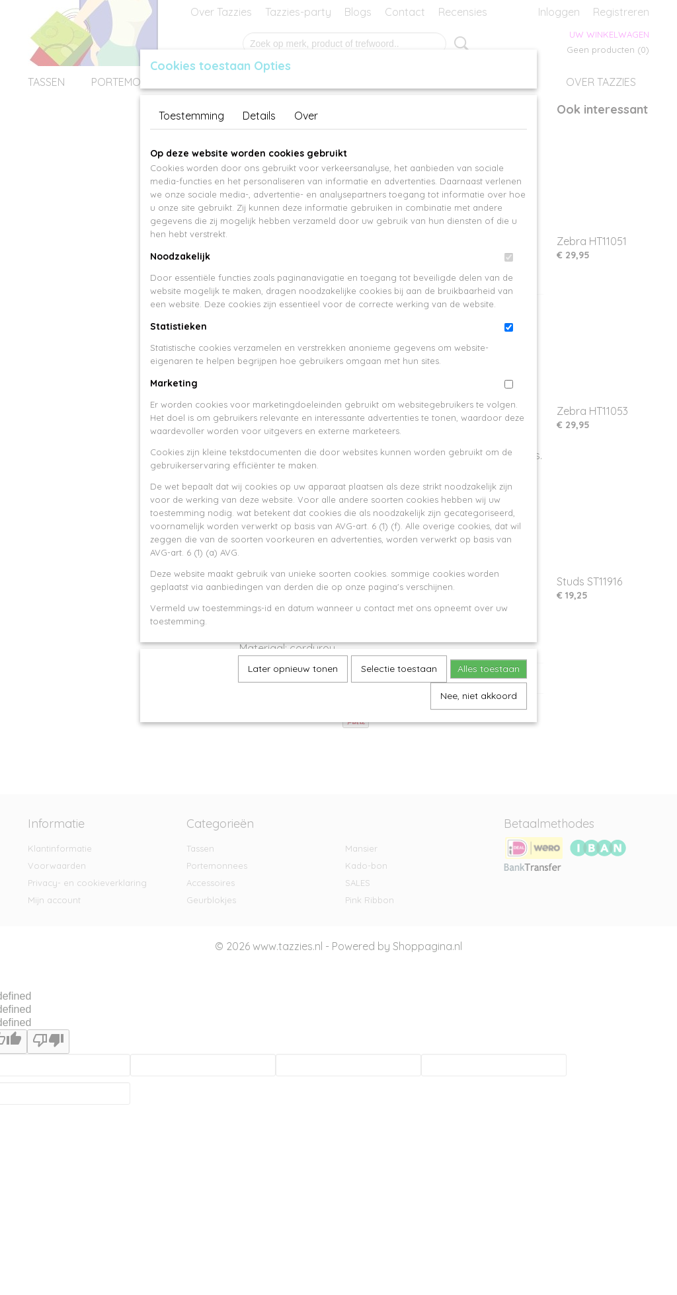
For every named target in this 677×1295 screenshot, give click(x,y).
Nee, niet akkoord (478, 696)
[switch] (508, 257)
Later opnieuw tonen (293, 669)
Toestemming (191, 115)
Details (259, 115)
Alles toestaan (489, 669)
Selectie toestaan (399, 669)
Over (306, 115)
